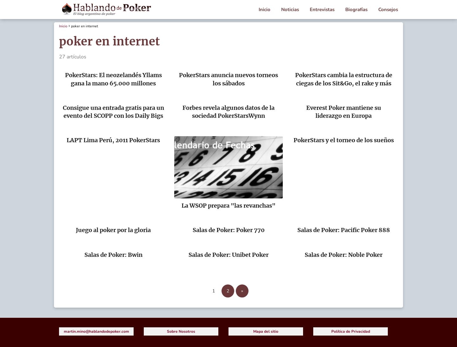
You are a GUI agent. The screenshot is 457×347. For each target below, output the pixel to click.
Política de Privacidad (350, 331)
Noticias (290, 9)
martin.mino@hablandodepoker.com (96, 331)
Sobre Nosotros (181, 331)
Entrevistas (322, 9)
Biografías (356, 9)
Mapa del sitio (265, 331)
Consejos (388, 9)
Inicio (264, 9)
